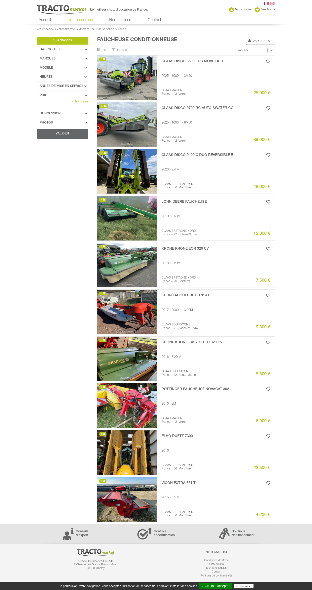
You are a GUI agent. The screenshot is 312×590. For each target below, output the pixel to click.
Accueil (45, 20)
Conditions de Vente (216, 560)
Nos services (120, 20)
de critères (80, 101)
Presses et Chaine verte (73, 29)
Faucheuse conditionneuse (109, 29)
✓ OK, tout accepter (215, 586)
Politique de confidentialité (216, 575)
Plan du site (216, 564)
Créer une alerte (260, 41)
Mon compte (240, 9)
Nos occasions (80, 20)
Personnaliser (244, 586)
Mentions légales (216, 568)
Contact (154, 20)
